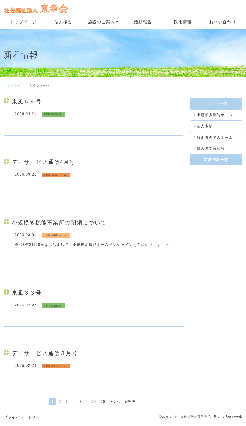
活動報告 (143, 22)
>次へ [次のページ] (115, 402)
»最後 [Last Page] (130, 402)
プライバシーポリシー (24, 417)
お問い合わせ (222, 22)
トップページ (23, 22)
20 (103, 402)
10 (93, 402)
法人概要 (63, 22)
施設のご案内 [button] (101, 22)
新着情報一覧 (216, 160)
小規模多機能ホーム (213, 115)
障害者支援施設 (209, 149)
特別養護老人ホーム (213, 137)
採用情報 (183, 22)
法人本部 (203, 126)
